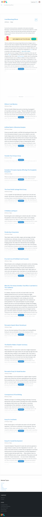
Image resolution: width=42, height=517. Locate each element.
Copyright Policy (4, 500)
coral (11, 42)
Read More (21, 110)
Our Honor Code (4, 503)
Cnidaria (2, 480)
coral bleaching (20, 49)
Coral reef (2, 476)
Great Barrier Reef (4, 481)
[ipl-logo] (5, 2)
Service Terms (4, 506)
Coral (2, 477)
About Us (3, 492)
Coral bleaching (3, 483)
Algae (2, 479)
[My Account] (40, 2)
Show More (21, 62)
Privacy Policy (3, 504)
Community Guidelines (5, 501)
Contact (2, 494)
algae (9, 48)
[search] (37, 2)
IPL (1, 5)
